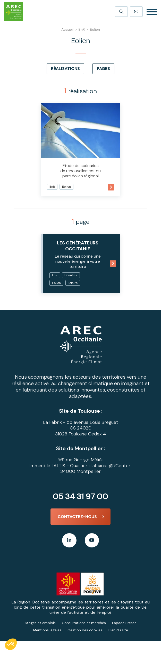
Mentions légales (47, 642)
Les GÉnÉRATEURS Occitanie (78, 239)
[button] (11, 644)
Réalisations (65, 68)
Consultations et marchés (84, 635)
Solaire (65, 294)
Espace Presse (124, 635)
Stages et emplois (40, 635)
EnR (60, 176)
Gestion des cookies (84, 642)
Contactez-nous (77, 528)
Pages (103, 68)
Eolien (74, 176)
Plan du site (118, 642)
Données (66, 279)
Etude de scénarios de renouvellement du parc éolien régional (80, 160)
